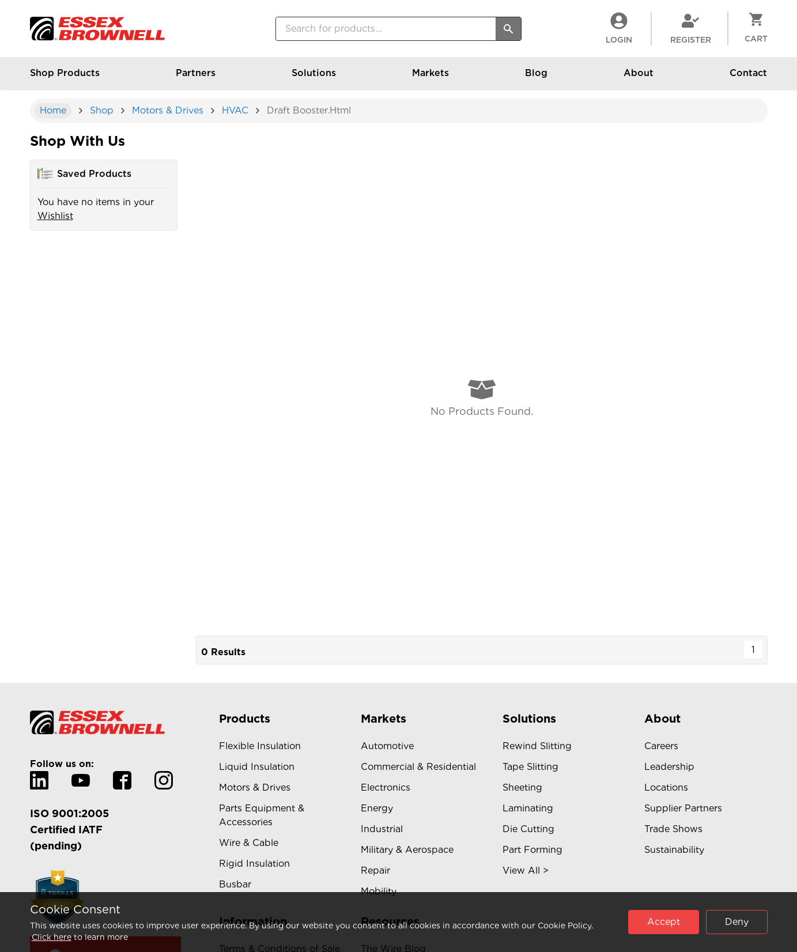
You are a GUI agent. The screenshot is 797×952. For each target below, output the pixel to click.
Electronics (385, 787)
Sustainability (674, 849)
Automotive (387, 746)
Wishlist (55, 215)
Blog (536, 78)
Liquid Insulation (256, 766)
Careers (661, 746)
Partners (196, 78)
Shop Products (65, 78)
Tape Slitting (530, 766)
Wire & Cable (248, 842)
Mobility (378, 891)
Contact (748, 78)
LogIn (619, 28)
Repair (375, 870)
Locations (666, 787)
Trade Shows (673, 828)
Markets (430, 78)
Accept (663, 921)
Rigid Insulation (254, 863)
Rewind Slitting (537, 746)
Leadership (669, 766)
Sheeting (522, 787)
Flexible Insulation (260, 746)
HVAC (235, 110)
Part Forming (532, 849)
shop (102, 110)
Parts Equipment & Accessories (261, 815)
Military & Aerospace (407, 849)
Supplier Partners (683, 808)
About (639, 78)
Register (690, 28)
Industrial (382, 828)
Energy (377, 808)
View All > (526, 870)
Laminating (528, 808)
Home (53, 110)
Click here (51, 937)
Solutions (314, 78)
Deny (737, 921)
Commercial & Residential (418, 766)
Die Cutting (528, 828)
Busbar (235, 884)
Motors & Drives (167, 110)
